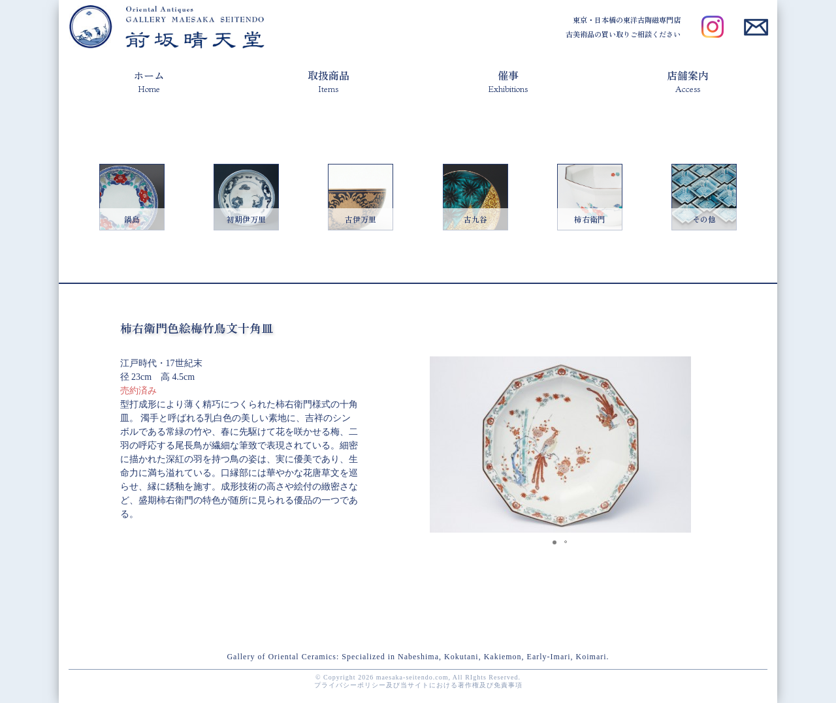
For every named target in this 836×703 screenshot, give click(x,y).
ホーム (149, 80)
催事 (508, 80)
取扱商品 (328, 80)
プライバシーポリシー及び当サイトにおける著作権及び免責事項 (418, 685)
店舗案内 (688, 80)
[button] (679, 368)
